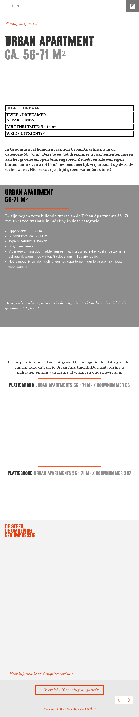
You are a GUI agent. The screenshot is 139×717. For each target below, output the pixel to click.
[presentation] (69, 92)
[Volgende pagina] (128, 700)
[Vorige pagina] (119, 700)
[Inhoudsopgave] (4, 6)
